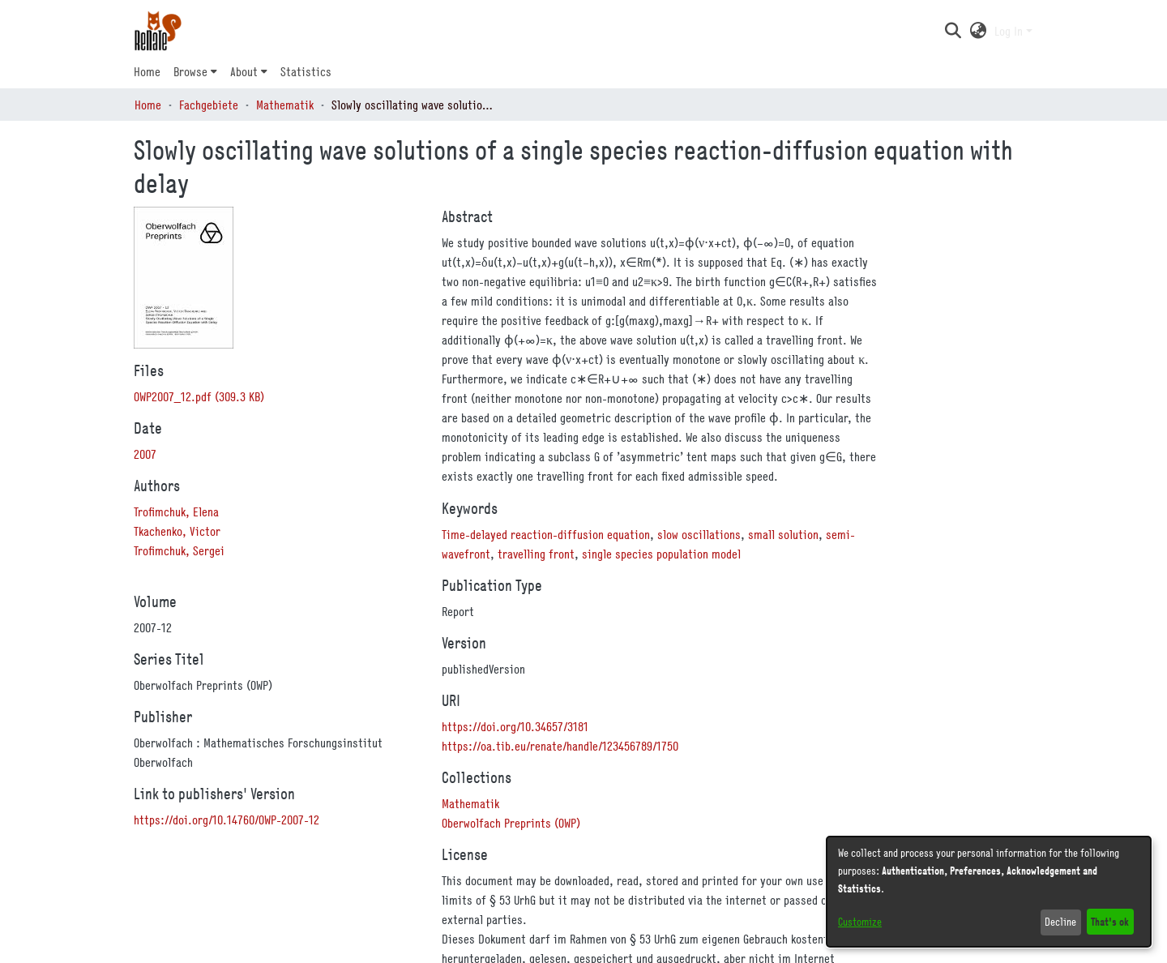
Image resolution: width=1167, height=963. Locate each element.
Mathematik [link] (285, 104)
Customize (860, 921)
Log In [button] (1010, 31)
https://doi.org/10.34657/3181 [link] (515, 726)
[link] (199, 396)
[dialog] (989, 892)
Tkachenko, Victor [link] (177, 531)
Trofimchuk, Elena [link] (176, 511)
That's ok (1110, 921)
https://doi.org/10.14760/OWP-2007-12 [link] (226, 819)
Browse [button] (190, 71)
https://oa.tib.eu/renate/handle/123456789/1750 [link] (560, 745)
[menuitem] (195, 71)
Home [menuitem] (147, 71)
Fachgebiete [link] (208, 104)
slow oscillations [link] (699, 534)
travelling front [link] (536, 553)
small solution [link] (783, 534)
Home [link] (148, 104)
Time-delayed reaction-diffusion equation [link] (546, 534)
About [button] (244, 71)
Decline (1060, 921)
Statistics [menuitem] (305, 71)
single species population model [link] (661, 553)
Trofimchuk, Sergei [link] (179, 550)
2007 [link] (145, 454)
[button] (953, 31)
